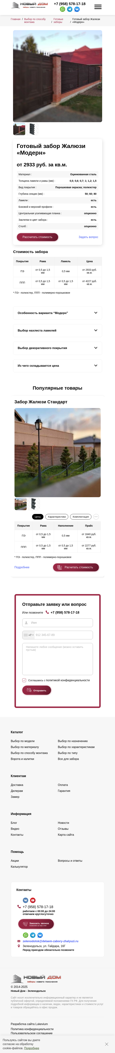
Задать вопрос (88, 237)
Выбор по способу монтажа (29, 758)
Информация (21, 819)
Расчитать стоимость (79, 567)
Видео (15, 834)
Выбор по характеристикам (76, 752)
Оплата (63, 790)
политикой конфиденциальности (68, 685)
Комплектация (81, 516)
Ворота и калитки (22, 764)
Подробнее (31, 1048)
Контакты (17, 840)
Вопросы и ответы (70, 866)
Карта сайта (66, 840)
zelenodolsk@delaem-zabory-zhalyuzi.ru (50, 946)
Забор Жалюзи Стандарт (41, 401)
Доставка (17, 790)
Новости (63, 828)
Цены (38, 516)
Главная (15, 19)
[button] (15, 388)
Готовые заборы (58, 20)
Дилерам (17, 796)
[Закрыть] (107, 1044)
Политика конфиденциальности (32, 1034)
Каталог (17, 737)
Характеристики (57, 516)
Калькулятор (19, 872)
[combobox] (28, 635)
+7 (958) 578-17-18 (69, 3)
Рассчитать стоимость (37, 237)
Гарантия (64, 796)
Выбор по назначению (73, 746)
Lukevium (41, 1029)
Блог (14, 828)
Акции (15, 866)
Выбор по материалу (25, 752)
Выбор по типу (68, 758)
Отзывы (63, 834)
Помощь (17, 857)
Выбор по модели (23, 746)
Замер (15, 802)
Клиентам (18, 781)
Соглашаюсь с (59, 685)
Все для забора (68, 764)
